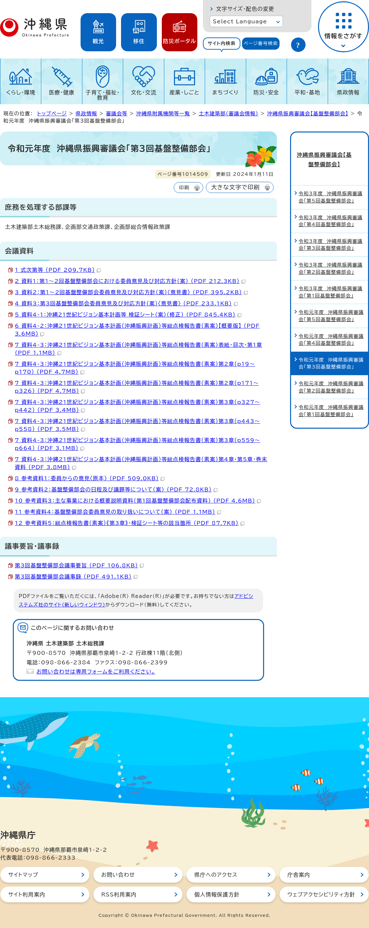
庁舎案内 (298, 874)
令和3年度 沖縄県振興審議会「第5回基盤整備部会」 (330, 185)
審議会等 (117, 113)
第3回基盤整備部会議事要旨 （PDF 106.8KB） (79, 565)
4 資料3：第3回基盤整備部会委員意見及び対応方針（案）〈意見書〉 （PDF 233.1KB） (126, 303)
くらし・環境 (21, 92)
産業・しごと (184, 92)
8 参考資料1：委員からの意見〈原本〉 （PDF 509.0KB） (89, 478)
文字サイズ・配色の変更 (245, 9)
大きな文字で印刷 (235, 187)
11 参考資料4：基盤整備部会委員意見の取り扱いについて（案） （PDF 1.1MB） (118, 511)
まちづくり (225, 92)
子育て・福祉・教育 (103, 95)
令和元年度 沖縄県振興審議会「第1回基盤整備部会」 (331, 399)
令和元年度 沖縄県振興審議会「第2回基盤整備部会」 (331, 375)
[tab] (221, 43)
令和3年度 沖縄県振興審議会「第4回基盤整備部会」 (330, 208)
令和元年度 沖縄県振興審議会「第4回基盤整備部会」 (331, 327)
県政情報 (348, 92)
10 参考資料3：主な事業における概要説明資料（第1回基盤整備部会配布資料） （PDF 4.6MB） (138, 500)
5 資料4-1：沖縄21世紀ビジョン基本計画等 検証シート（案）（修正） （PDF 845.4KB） (128, 314)
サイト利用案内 (26, 894)
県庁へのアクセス (215, 874)
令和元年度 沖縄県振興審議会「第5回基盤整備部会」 (331, 303)
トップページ (52, 113)
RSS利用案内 (118, 894)
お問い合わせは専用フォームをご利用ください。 (96, 671)
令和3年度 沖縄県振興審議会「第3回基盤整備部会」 (330, 232)
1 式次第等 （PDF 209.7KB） (58, 270)
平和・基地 (307, 92)
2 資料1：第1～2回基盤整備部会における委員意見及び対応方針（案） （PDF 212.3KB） (130, 281)
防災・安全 (266, 92)
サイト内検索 (222, 43)
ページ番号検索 (261, 43)
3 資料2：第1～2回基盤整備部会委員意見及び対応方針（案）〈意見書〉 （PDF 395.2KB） (131, 292)
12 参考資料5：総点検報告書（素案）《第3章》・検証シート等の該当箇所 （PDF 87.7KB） (129, 523)
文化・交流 (144, 92)
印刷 (184, 187)
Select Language (240, 21)
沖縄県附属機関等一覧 (163, 113)
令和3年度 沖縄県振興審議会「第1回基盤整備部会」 (330, 280)
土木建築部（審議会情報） (228, 113)
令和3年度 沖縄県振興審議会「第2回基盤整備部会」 (330, 256)
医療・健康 (62, 92)
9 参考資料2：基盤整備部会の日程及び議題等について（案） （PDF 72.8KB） (116, 489)
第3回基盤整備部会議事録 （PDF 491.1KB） (76, 576)
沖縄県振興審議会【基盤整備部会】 (307, 113)
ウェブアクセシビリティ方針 (321, 894)
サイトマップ (23, 874)
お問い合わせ (118, 874)
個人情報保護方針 (217, 894)
